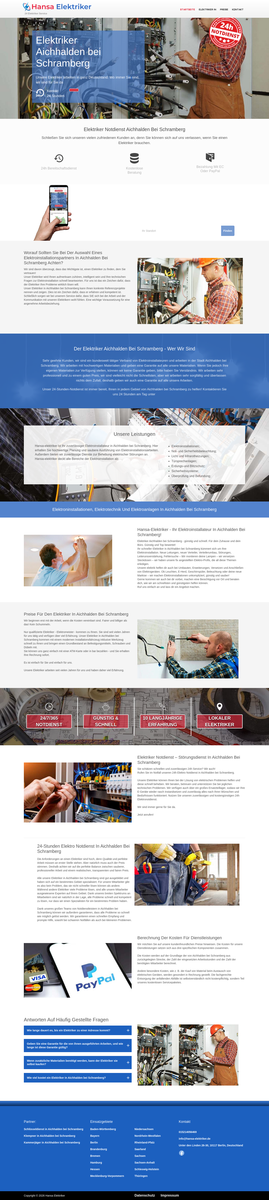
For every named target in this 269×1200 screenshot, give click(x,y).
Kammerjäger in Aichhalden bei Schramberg (52, 1142)
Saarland (140, 1149)
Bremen (95, 1155)
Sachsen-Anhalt (144, 1162)
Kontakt (237, 10)
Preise (224, 10)
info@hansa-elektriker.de (194, 1138)
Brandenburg (98, 1149)
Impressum (170, 1195)
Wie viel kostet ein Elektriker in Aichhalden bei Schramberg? (66, 1077)
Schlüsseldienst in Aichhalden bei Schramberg (53, 1129)
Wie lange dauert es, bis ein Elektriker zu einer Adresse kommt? (68, 1030)
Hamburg (96, 1162)
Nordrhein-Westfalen (147, 1135)
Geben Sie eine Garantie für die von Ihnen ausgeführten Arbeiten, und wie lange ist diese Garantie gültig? (75, 1045)
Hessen (95, 1169)
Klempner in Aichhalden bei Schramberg (49, 1135)
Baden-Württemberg (103, 1129)
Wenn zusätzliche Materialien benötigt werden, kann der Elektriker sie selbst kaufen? (72, 1062)
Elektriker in (207, 10)
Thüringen (140, 1175)
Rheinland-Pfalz (144, 1142)
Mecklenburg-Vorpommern (107, 1175)
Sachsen (140, 1155)
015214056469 (188, 1132)
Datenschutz (144, 1195)
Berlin (94, 1142)
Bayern (94, 1135)
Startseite (187, 10)
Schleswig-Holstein (146, 1169)
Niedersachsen (144, 1129)
